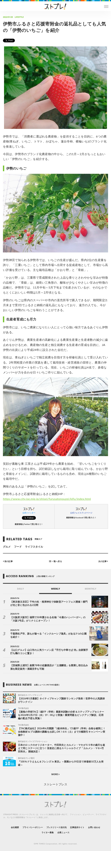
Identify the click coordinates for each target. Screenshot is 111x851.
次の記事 (103, 561)
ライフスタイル (34, 546)
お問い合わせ (94, 827)
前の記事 (8, 561)
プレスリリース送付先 (56, 827)
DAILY (20, 588)
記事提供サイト (77, 827)
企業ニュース (63, 832)
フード (18, 546)
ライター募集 (48, 832)
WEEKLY (55, 588)
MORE (55, 774)
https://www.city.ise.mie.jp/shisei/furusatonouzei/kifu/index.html (47, 498)
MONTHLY (90, 588)
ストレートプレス (55, 784)
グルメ (7, 546)
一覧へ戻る (55, 561)
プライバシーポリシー (32, 827)
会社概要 (15, 827)
